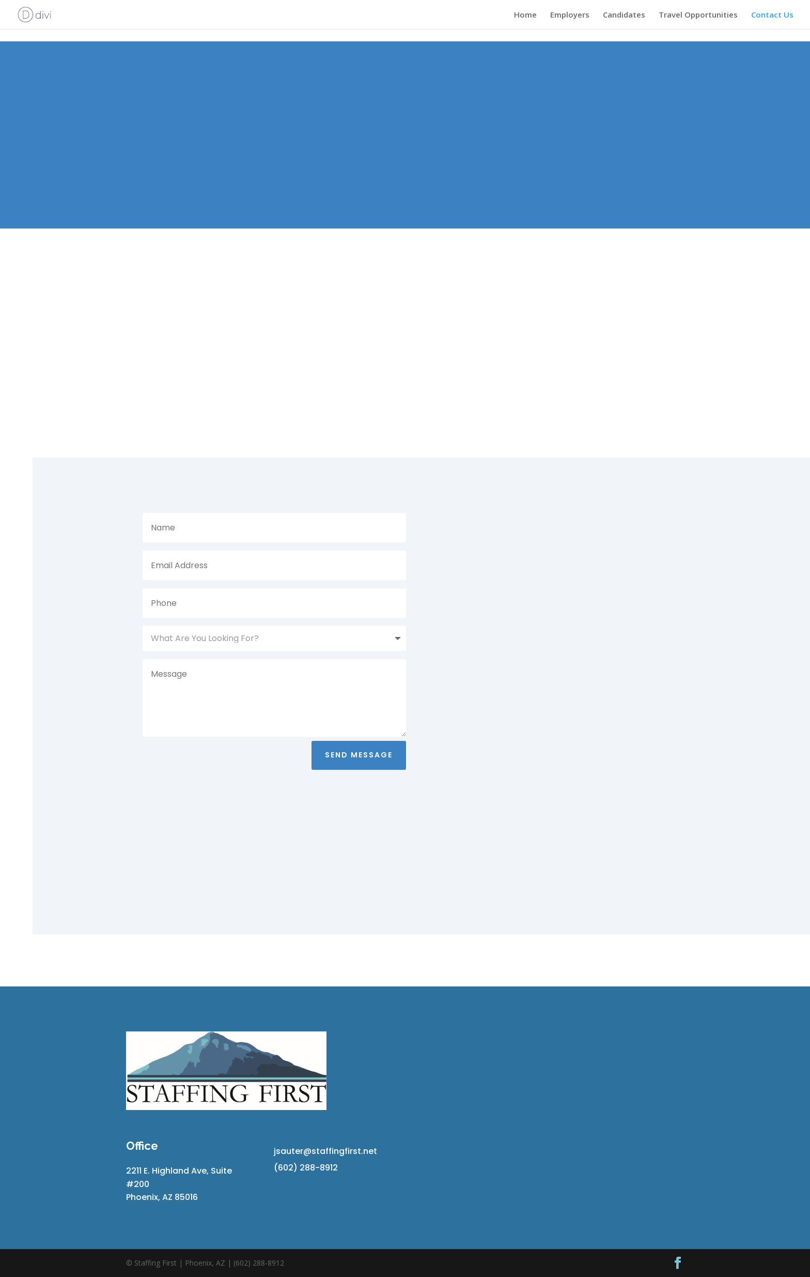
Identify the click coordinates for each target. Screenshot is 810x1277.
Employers (569, 15)
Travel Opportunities (698, 15)
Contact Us (772, 15)
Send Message (359, 755)
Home (525, 15)
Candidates (624, 15)
